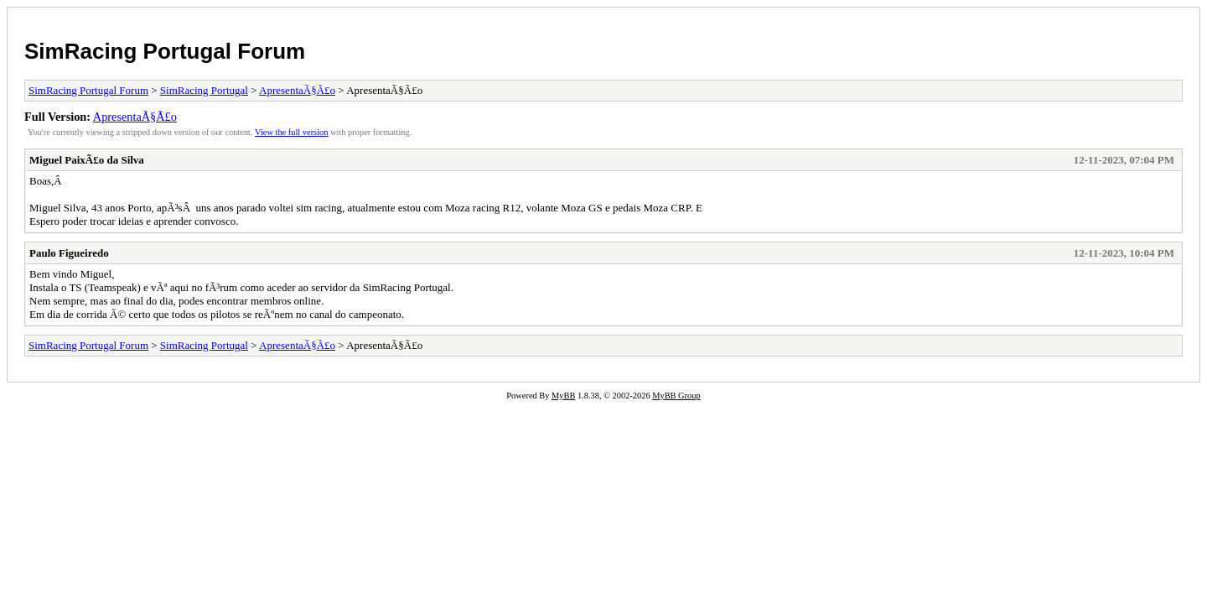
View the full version (291, 132)
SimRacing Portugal (204, 90)
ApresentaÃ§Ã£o (297, 90)
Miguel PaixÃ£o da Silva (86, 160)
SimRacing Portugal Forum (164, 51)
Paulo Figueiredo (69, 253)
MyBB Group (676, 395)
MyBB (563, 395)
